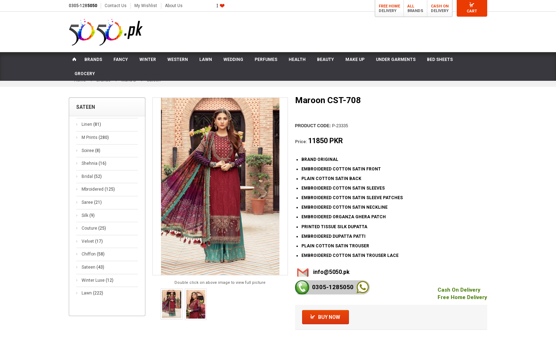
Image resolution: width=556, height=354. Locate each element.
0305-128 (83, 5)
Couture (94, 233)
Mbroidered (98, 194)
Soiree (91, 155)
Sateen (93, 272)
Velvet (92, 246)
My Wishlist (145, 5)
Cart (472, 11)
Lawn (92, 298)
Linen (91, 130)
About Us (174, 5)
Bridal (92, 181)
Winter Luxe (97, 285)
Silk (88, 220)
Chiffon (93, 259)
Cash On (440, 6)
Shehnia (94, 169)
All (410, 6)
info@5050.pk (331, 277)
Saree (92, 207)
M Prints (95, 142)
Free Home (389, 6)
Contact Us (116, 5)
